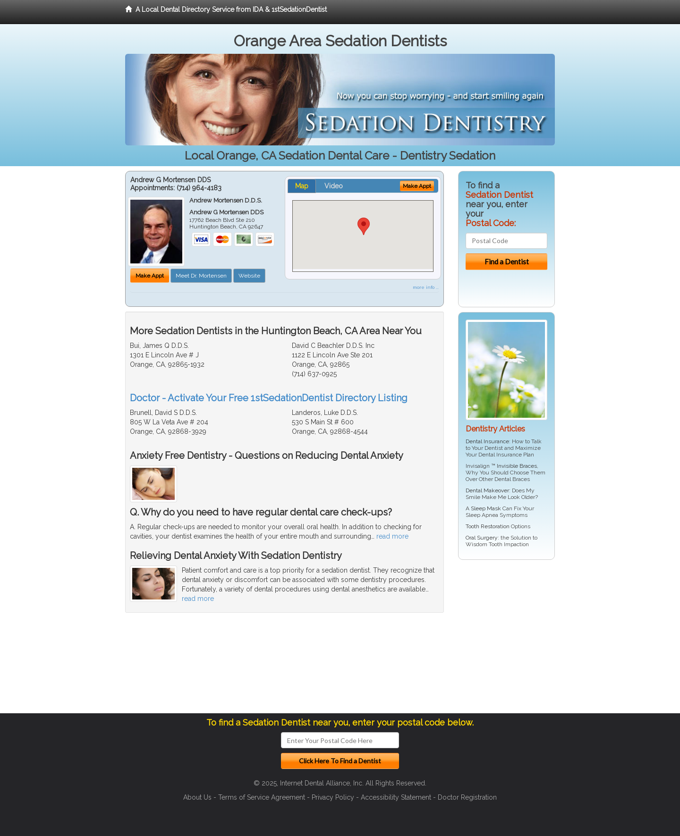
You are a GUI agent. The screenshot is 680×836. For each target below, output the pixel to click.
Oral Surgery (482, 537)
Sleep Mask (486, 508)
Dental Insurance (487, 441)
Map (301, 186)
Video (333, 186)
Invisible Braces (517, 466)
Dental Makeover (487, 490)
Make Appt (150, 275)
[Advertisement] (506, 640)
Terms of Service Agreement (261, 797)
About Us (197, 797)
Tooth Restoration (488, 526)
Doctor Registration (467, 797)
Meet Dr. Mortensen (201, 275)
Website (249, 275)
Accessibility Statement (396, 797)
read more (392, 536)
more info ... (426, 287)
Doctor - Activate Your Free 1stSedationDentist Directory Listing (269, 398)
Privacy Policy (333, 797)
